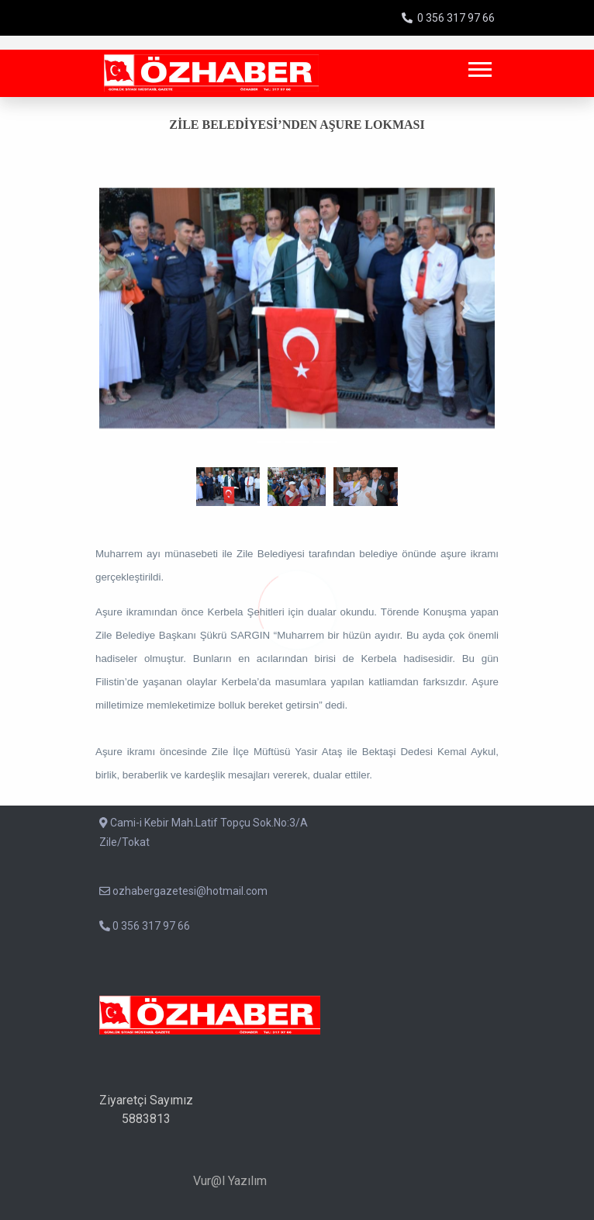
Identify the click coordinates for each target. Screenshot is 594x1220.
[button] (479, 66)
